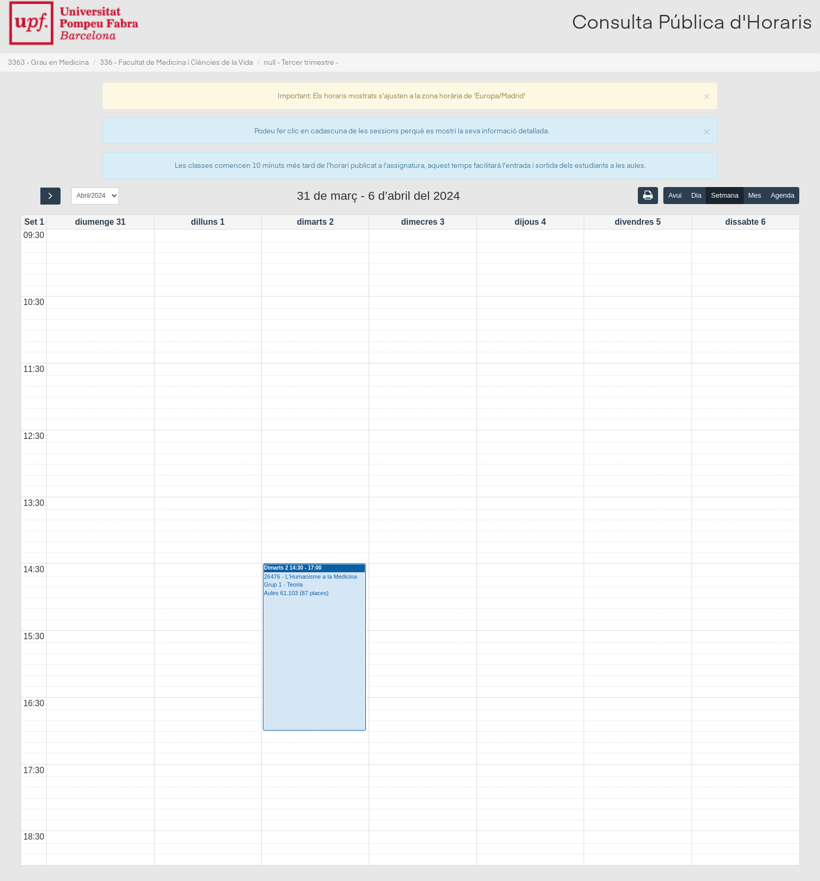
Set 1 (34, 221)
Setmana (725, 195)
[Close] (706, 95)
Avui (674, 195)
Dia (696, 195)
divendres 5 (638, 221)
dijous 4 (530, 221)
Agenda (783, 195)
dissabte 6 (745, 221)
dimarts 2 (315, 221)
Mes (755, 195)
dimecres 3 (423, 221)
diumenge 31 (100, 221)
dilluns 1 (208, 221)
